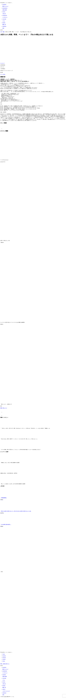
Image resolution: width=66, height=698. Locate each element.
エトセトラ (2, 63)
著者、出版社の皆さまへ (4, 663)
